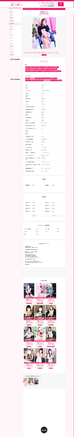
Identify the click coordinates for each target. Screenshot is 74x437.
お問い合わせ (15, 47)
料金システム (15, 12)
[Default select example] (34, 216)
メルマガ (15, 44)
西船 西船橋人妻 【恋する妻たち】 (56, 0)
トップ (15, 10)
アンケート (15, 49)
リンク (55, 427)
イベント (15, 41)
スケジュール (15, 15)
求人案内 (15, 30)
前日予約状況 (15, 21)
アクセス (15, 38)
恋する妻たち (35, 432)
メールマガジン (30, 425)
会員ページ (61, 4)
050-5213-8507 (16, 421)
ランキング (15, 27)
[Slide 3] (44, 49)
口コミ (15, 32)
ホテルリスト (15, 35)
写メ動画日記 (15, 55)
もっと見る (44, 54)
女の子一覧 (15, 24)
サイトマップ (30, 429)
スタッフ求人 (15, 52)
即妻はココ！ (15, 18)
